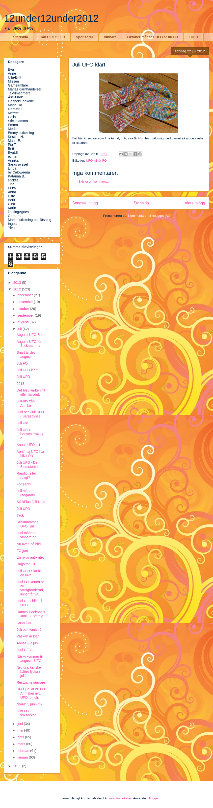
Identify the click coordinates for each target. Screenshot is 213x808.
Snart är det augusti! (26, 354)
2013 (17, 282)
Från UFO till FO (52, 37)
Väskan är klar (28, 636)
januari (23, 757)
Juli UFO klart (27, 370)
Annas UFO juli (28, 445)
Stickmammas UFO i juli (27, 524)
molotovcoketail (120, 798)
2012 (17, 289)
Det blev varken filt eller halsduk (31, 392)
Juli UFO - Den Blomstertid (28, 464)
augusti (23, 322)
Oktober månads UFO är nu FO (152, 37)
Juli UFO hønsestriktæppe (30, 434)
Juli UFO (23, 377)
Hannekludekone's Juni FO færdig (31, 614)
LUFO (193, 37)
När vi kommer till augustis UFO (30, 659)
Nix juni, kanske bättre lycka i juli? (29, 671)
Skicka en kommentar (94, 181)
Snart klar (24, 623)
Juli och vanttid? (29, 630)
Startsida (20, 37)
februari (23, 751)
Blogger (153, 798)
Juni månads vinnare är (26, 535)
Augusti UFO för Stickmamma (29, 344)
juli (20, 329)
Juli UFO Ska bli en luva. (29, 573)
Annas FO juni (28, 643)
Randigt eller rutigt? (26, 475)
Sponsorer (84, 37)
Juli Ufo (22, 423)
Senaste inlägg (85, 203)
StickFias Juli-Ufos (31, 502)
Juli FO (22, 363)
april (21, 737)
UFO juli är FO (96, 160)
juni (20, 724)
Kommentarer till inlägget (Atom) (151, 216)
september (26, 315)
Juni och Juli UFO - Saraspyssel (30, 414)
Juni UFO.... (26, 650)
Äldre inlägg (195, 203)
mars (21, 744)
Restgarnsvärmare (31, 682)
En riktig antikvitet (30, 557)
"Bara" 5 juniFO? (29, 704)
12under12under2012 (51, 18)
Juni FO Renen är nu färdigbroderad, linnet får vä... (30, 588)
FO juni (22, 551)
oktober (23, 309)
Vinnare (110, 37)
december (25, 295)
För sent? (24, 484)
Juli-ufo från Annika (26, 403)
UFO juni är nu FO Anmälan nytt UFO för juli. (31, 693)
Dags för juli (26, 564)
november (25, 302)
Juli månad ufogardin (26, 493)
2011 (17, 766)
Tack (20, 515)
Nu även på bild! (29, 544)
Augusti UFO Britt (30, 335)
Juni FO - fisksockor (26, 713)
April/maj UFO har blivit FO (30, 454)
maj (20, 730)
